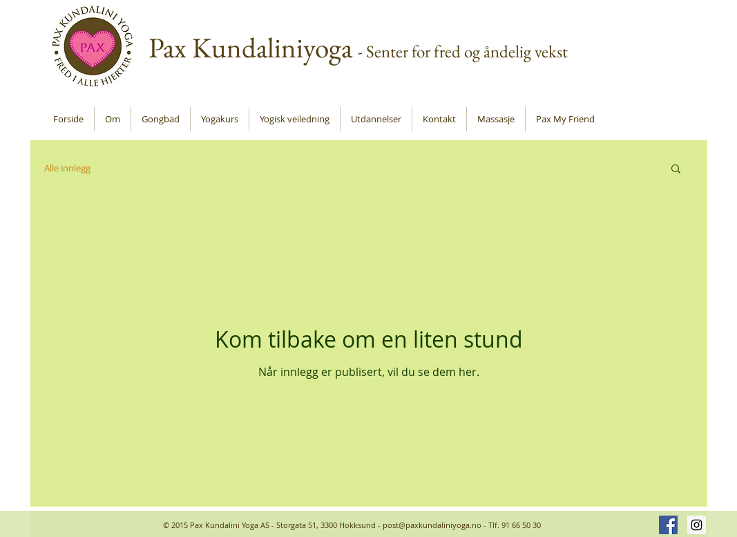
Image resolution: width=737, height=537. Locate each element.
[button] (675, 169)
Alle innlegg (67, 168)
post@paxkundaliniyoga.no (432, 525)
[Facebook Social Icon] (668, 525)
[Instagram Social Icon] (696, 525)
